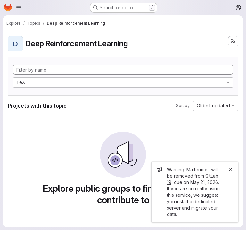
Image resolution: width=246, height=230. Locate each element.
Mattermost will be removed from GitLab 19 (192, 176)
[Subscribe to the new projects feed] (233, 41)
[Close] (230, 169)
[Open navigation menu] (19, 8)
